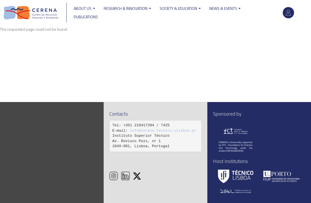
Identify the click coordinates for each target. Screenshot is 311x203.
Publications (86, 17)
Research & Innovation (127, 8)
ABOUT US (84, 8)
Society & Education (180, 8)
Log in (288, 12)
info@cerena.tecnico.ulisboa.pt (163, 131)
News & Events (225, 8)
